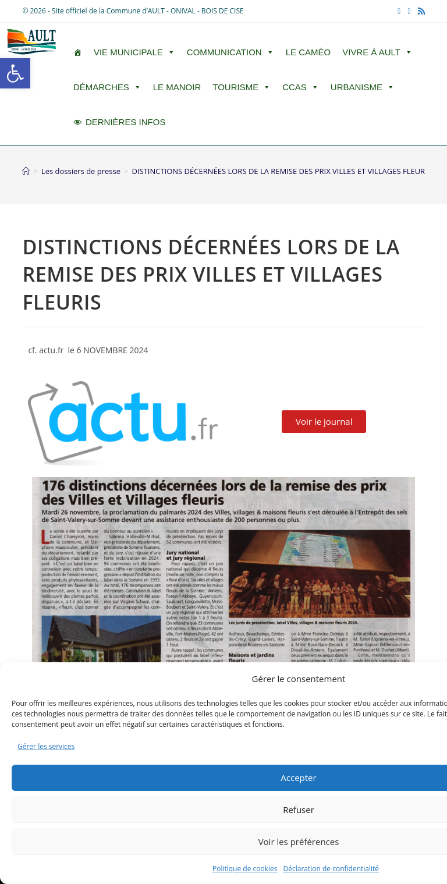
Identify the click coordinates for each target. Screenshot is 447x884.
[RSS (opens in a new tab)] (419, 11)
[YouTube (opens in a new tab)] (409, 11)
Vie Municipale (134, 52)
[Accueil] (26, 171)
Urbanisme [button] (363, 87)
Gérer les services (45, 746)
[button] (15, 73)
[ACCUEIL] (78, 52)
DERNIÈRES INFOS (126, 122)
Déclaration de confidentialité (331, 869)
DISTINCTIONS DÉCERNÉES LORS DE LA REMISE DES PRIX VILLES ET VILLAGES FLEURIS (281, 171)
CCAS (300, 87)
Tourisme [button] (241, 87)
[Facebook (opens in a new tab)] (399, 11)
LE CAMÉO (308, 52)
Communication (230, 52)
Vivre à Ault (377, 52)
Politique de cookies (245, 869)
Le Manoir (177, 87)
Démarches (107, 87)
